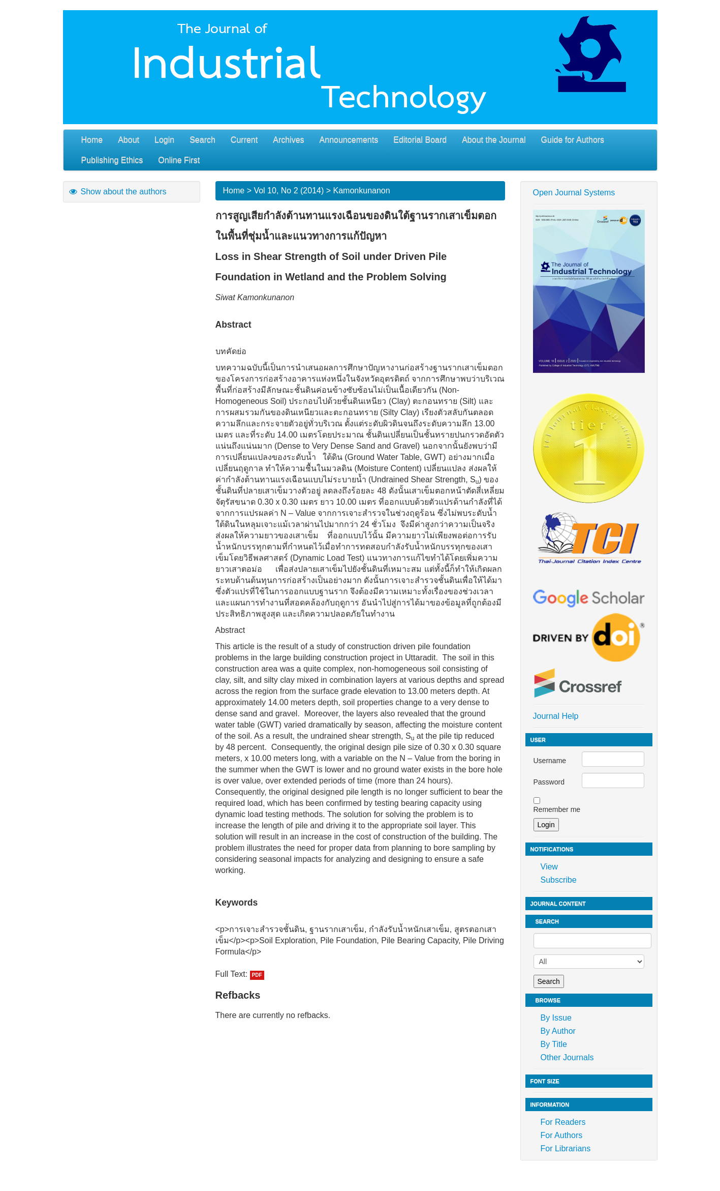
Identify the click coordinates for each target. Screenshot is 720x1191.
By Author (558, 1031)
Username (550, 761)
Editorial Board (420, 139)
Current (244, 139)
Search (202, 139)
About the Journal (493, 139)
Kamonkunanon (361, 190)
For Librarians (566, 1148)
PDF (257, 975)
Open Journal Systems (574, 192)
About (128, 139)
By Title (554, 1044)
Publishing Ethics (112, 160)
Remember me (557, 809)
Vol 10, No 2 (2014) (289, 190)
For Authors (562, 1135)
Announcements (349, 139)
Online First (179, 160)
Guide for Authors (573, 139)
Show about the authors (117, 191)
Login (164, 139)
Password (549, 782)
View (549, 866)
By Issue (556, 1017)
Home (92, 139)
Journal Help (556, 716)
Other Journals (567, 1057)
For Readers (563, 1122)
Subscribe (559, 880)
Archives (288, 139)
